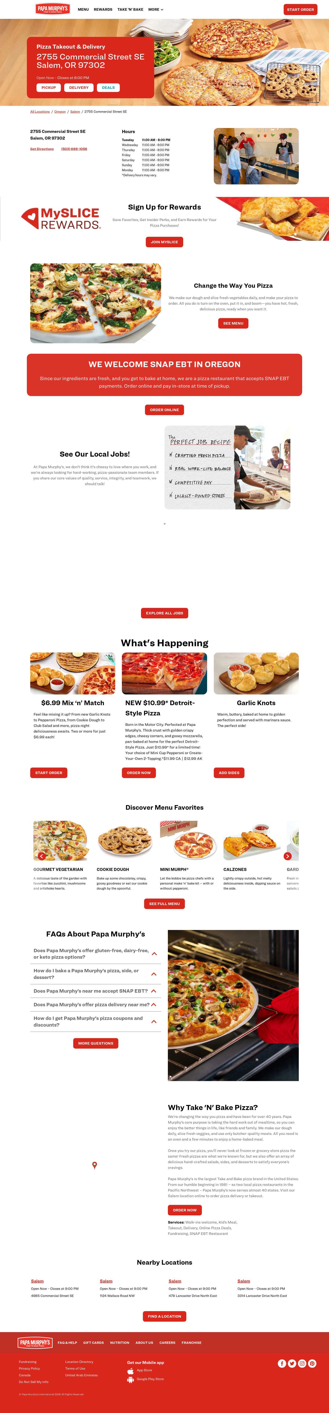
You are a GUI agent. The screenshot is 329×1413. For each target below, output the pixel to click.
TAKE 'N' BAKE (130, 9)
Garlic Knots (256, 703)
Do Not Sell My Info (33, 1382)
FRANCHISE (191, 1343)
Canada (25, 1375)
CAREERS (167, 1343)
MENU (83, 9)
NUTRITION (119, 1343)
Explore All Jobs (164, 613)
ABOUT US (144, 1343)
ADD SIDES (229, 773)
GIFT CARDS (93, 1343)
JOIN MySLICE (164, 242)
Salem (37, 1280)
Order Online (164, 410)
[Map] (95, 1169)
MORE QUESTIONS (95, 1043)
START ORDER (300, 9)
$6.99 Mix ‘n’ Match (72, 703)
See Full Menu (164, 903)
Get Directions (42, 148)
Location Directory (79, 1362)
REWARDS (103, 9)
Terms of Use (75, 1368)
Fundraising (28, 1362)
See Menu (233, 323)
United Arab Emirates (81, 1375)
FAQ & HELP (67, 1343)
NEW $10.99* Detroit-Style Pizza (160, 708)
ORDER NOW (139, 773)
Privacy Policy (29, 1368)
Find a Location (164, 1316)
